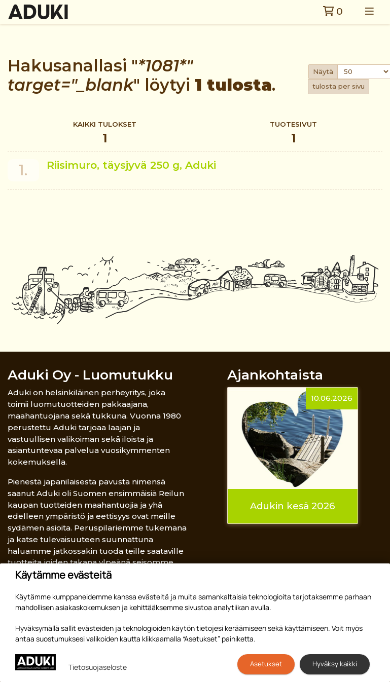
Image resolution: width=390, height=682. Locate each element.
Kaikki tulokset (104, 133)
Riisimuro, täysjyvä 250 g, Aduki (131, 165)
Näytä (323, 71)
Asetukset (266, 663)
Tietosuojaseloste (97, 667)
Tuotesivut (293, 133)
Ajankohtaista (275, 374)
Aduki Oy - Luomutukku (90, 374)
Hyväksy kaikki (334, 663)
